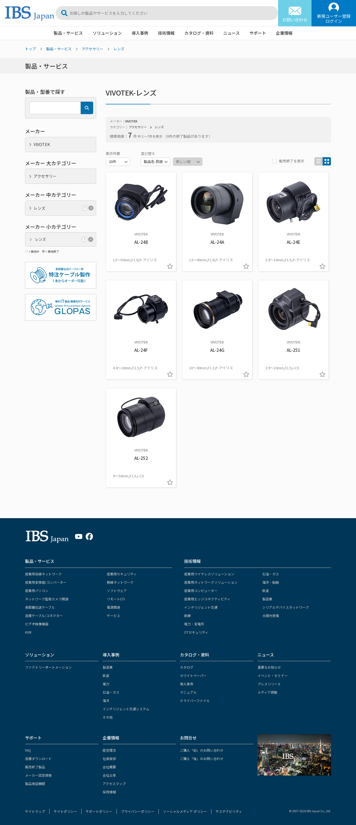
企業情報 (284, 33)
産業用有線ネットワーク (43, 573)
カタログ (186, 667)
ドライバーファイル (195, 700)
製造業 (267, 598)
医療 (187, 615)
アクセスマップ (114, 783)
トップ (30, 48)
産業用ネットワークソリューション (211, 582)
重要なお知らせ (269, 667)
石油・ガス (270, 573)
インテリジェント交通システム (126, 708)
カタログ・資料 (199, 33)
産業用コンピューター (200, 590)
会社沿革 (109, 775)
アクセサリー (92, 48)
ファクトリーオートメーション (48, 667)
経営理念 (109, 750)
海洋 (106, 700)
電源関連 (113, 607)
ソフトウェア (117, 590)
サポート (257, 33)
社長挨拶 (109, 758)
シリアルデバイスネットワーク (285, 607)
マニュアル (188, 692)
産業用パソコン (36, 590)
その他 (108, 717)
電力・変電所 (194, 623)
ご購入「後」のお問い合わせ (201, 758)
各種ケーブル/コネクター (44, 615)
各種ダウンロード (38, 758)
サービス (113, 615)
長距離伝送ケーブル (40, 607)
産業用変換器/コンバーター (45, 582)
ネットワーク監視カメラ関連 (46, 598)
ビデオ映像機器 (36, 623)
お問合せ (188, 738)
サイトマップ (35, 811)
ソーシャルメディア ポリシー (185, 811)
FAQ (28, 750)
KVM (28, 632)
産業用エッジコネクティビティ (207, 598)
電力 (106, 683)
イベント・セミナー (273, 675)
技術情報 (166, 33)
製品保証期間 (35, 783)
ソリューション (107, 33)
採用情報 (109, 791)
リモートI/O (116, 598)
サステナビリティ (229, 811)
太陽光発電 (270, 615)
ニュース (231, 33)
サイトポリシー (65, 811)
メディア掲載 (267, 692)
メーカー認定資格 (38, 775)
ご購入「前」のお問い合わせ (201, 750)
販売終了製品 (35, 766)
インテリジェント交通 (200, 607)
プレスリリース (269, 683)
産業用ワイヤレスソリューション (209, 573)
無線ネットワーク (120, 582)
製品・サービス (68, 33)
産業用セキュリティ (122, 573)
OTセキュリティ (196, 632)
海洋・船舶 (270, 582)
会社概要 (109, 766)
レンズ (118, 48)
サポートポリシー (99, 811)
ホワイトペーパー (193, 675)
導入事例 (140, 33)
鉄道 (265, 590)
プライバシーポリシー (137, 811)
